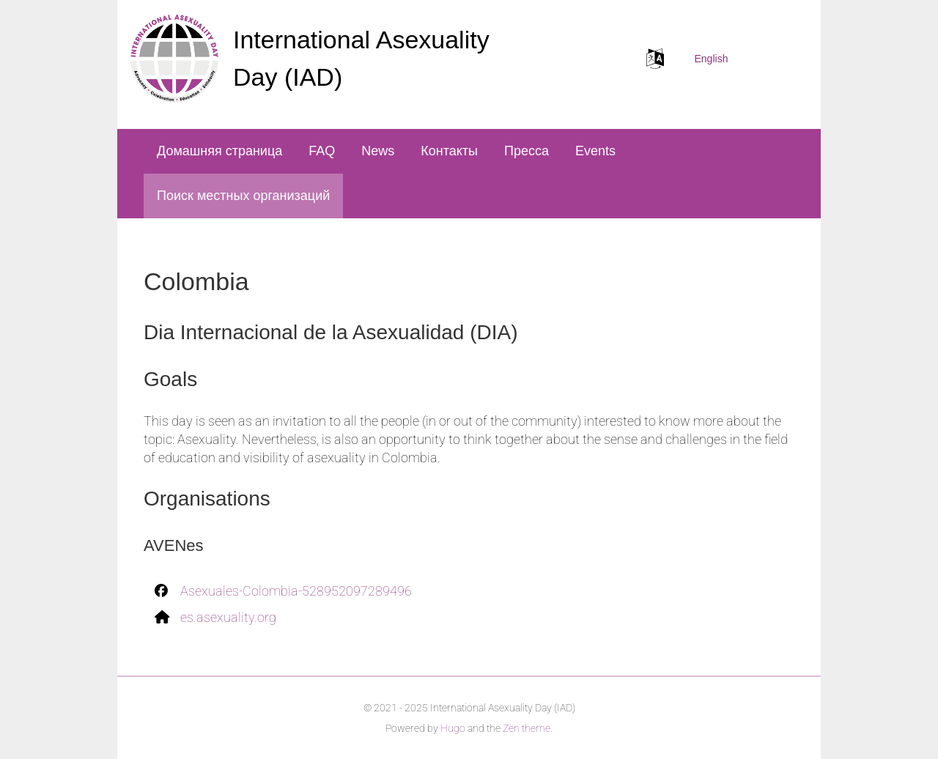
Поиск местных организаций (243, 195)
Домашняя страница (219, 151)
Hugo (452, 728)
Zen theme (526, 728)
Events (595, 151)
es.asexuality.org (228, 617)
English (711, 58)
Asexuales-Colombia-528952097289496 (296, 591)
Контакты (449, 151)
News (377, 151)
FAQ (322, 151)
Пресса (526, 151)
